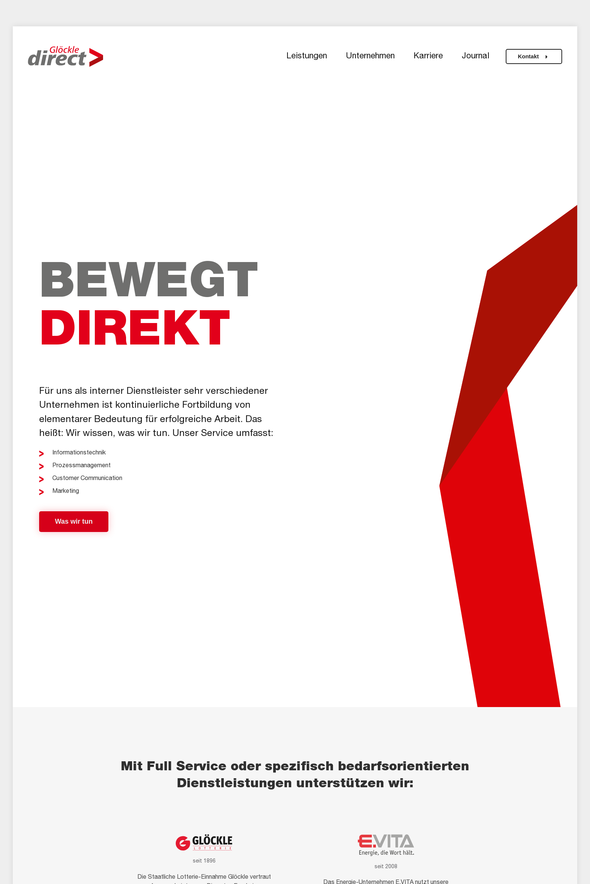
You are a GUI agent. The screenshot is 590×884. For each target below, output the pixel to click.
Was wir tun (74, 521)
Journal (475, 56)
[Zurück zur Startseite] (65, 56)
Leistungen (306, 56)
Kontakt (534, 57)
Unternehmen (370, 56)
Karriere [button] (428, 56)
